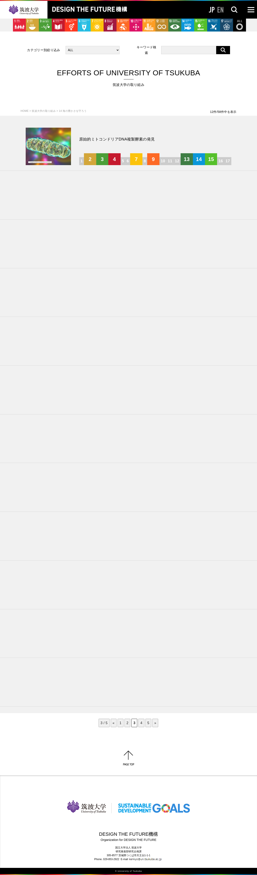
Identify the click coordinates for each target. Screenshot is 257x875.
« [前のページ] (114, 723)
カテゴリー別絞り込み (43, 50)
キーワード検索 (146, 50)
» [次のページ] (155, 723)
